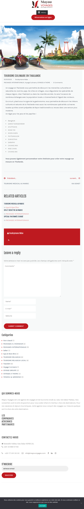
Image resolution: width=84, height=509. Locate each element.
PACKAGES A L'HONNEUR (13, 344)
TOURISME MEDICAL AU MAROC (16, 183)
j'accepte (42, 506)
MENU (42, 12)
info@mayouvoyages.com (34, 463)
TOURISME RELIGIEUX (12, 357)
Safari (5, 350)
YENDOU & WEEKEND (12, 377)
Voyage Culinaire (31, 83)
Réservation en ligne (43, 17)
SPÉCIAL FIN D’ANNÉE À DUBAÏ (13, 216)
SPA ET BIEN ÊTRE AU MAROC (13, 210)
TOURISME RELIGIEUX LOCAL (14, 360)
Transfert (6, 364)
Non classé (7, 340)
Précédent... (10, 178)
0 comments (58, 83)
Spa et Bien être (12, 207)
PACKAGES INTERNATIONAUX (14, 83)
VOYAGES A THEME (43, 83)
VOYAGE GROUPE (9, 370)
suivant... (75, 178)
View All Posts (16, 240)
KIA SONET (76, 183)
